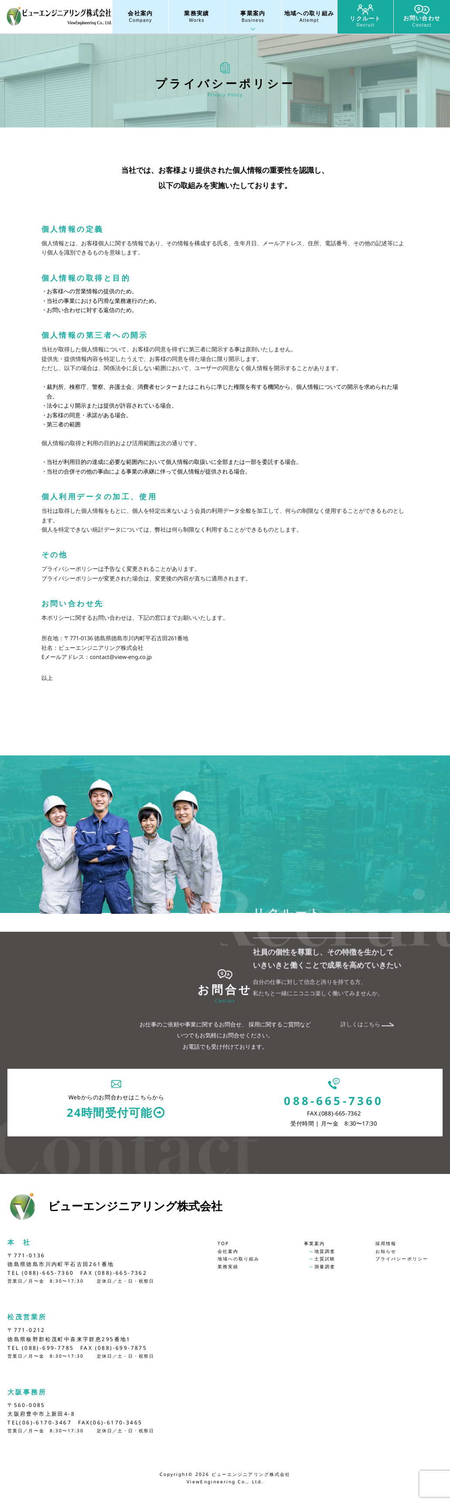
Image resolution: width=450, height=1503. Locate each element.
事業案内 (252, 17)
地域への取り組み (309, 17)
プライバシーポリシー (401, 1259)
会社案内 (140, 17)
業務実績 (196, 17)
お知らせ (385, 1251)
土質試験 (324, 1259)
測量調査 (324, 1266)
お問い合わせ (422, 16)
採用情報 (385, 1243)
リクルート (365, 16)
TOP (223, 1243)
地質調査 (324, 1251)
